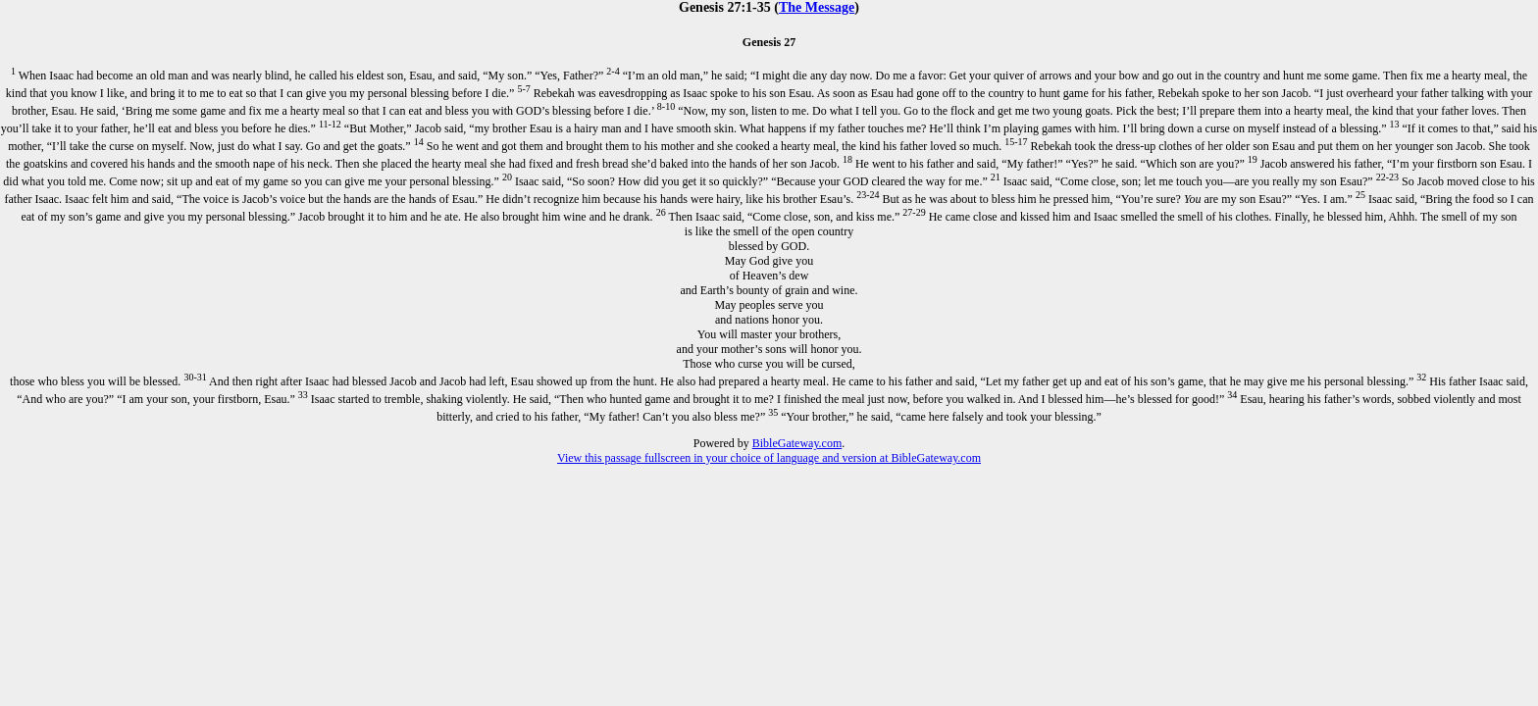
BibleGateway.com (797, 443)
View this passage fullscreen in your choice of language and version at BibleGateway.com (769, 458)
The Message (816, 7)
